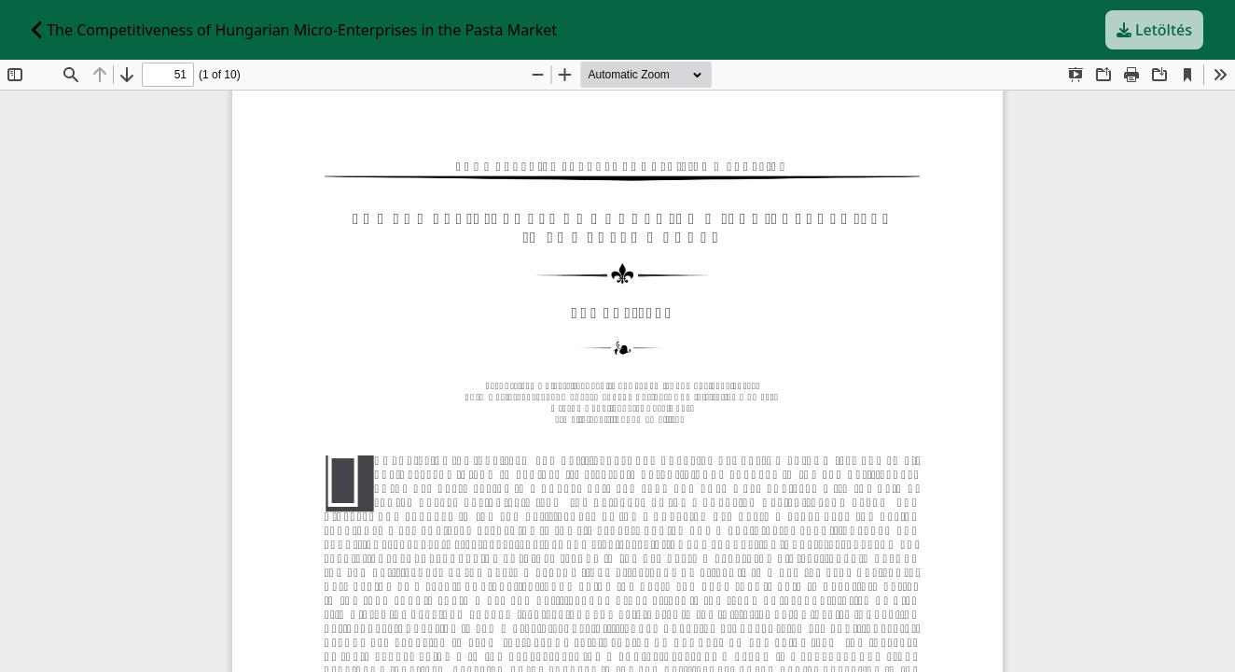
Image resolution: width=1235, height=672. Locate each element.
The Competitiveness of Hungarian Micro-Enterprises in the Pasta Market (294, 30)
